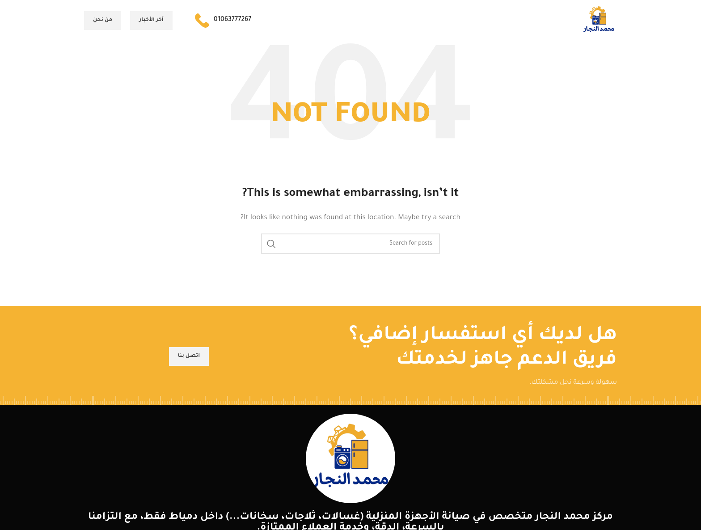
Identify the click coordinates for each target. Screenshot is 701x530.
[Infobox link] (223, 22)
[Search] (350, 247)
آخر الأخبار (151, 22)
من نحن (102, 22)
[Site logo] (597, 23)
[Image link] (350, 462)
